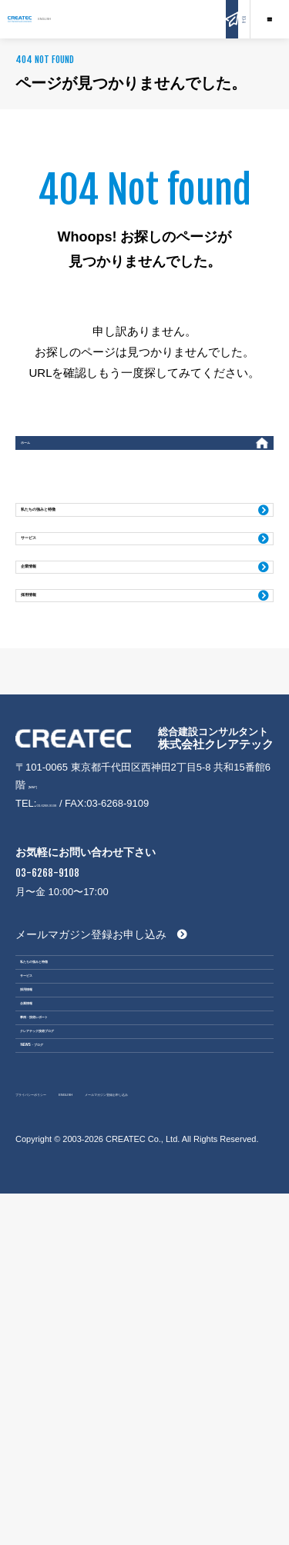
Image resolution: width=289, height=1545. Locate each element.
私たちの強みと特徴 (84, 538)
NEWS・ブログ (68, 1365)
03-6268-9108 (67, 926)
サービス (55, 588)
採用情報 (55, 688)
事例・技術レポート (79, 1281)
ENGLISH (139, 18)
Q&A (231, 18)
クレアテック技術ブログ (90, 1323)
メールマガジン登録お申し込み (90, 1073)
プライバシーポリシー (65, 1426)
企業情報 (55, 638)
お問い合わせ (192, 18)
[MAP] (42, 908)
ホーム (47, 450)
